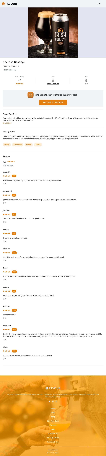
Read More (7, 123)
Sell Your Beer (53, 421)
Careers (53, 425)
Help (53, 429)
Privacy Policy (53, 438)
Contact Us (53, 433)
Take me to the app (53, 102)
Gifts (53, 412)
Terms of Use (53, 442)
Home (99, 4)
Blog (53, 417)
